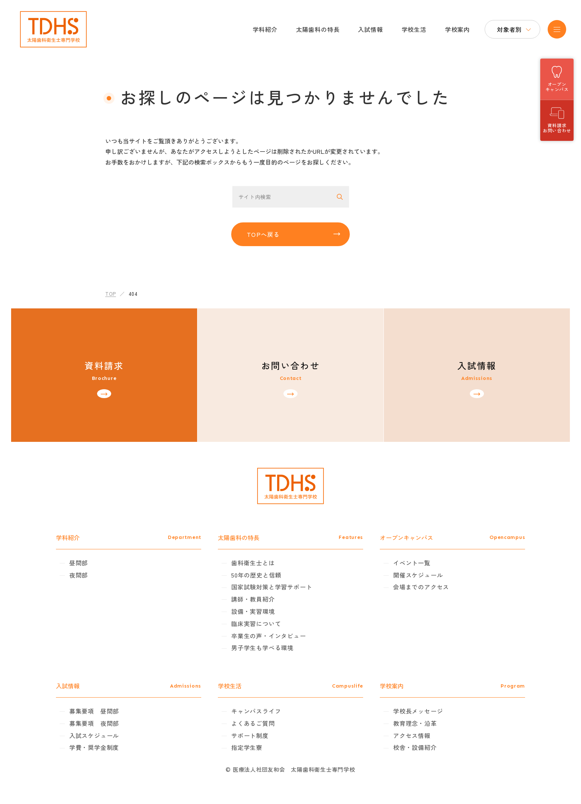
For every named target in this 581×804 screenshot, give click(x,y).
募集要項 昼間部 (114, 711)
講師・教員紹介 (260, 599)
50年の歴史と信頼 (263, 574)
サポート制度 (256, 735)
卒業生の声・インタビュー (275, 635)
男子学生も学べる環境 (269, 647)
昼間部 (98, 562)
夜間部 (98, 574)
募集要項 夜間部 (114, 723)
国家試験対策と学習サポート (278, 586)
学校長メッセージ (411, 711)
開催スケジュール (411, 574)
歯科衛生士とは (260, 562)
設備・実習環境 (260, 611)
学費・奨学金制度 (114, 747)
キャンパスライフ (263, 711)
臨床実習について (263, 623)
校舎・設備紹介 (408, 747)
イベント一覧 (405, 562)
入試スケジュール (114, 735)
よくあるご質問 (260, 723)
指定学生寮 (253, 747)
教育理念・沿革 (408, 723)
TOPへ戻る (263, 234)
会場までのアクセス (414, 586)
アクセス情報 (405, 735)
